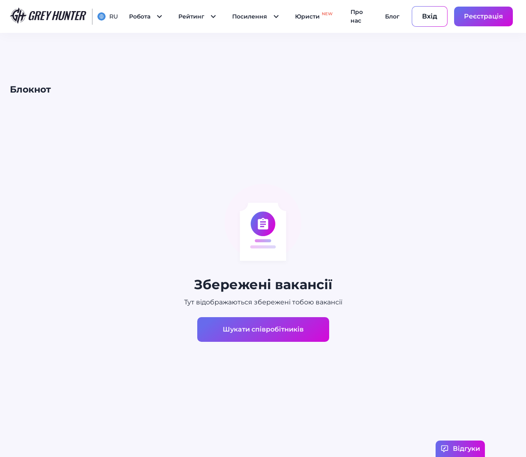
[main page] (48, 16)
